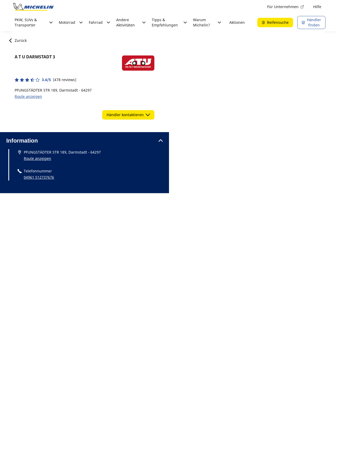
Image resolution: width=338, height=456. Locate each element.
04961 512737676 (39, 177)
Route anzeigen (28, 96)
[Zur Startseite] (33, 7)
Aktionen (237, 22)
